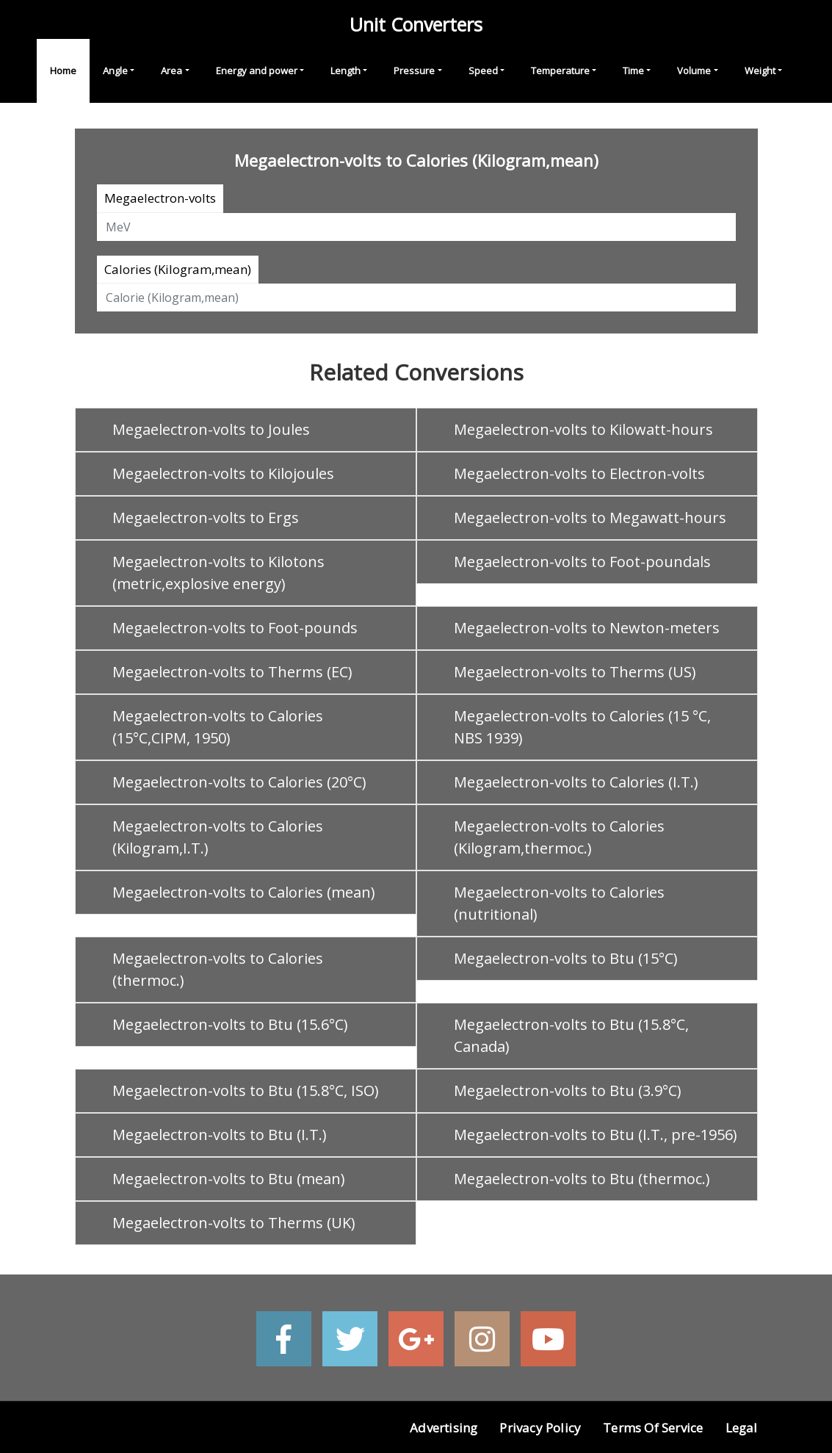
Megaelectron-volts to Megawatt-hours (590, 517)
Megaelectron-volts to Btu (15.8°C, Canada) (571, 1035)
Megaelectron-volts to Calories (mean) (243, 892)
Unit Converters (416, 24)
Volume (694, 70)
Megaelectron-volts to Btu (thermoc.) (582, 1179)
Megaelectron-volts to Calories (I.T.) (576, 782)
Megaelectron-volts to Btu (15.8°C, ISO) (245, 1090)
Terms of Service (653, 1427)
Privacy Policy (540, 1427)
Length (345, 70)
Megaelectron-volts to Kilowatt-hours (583, 429)
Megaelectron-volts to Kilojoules (223, 473)
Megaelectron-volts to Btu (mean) (228, 1179)
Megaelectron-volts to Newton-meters (587, 628)
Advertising (443, 1427)
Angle (115, 70)
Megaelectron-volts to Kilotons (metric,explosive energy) (218, 573)
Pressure (414, 70)
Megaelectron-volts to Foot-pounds (235, 628)
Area (171, 70)
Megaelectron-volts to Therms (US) (575, 672)
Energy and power (256, 70)
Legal (742, 1427)
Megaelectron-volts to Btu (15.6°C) (230, 1024)
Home (63, 70)
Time (633, 70)
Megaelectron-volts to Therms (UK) (233, 1223)
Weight (760, 70)
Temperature (560, 70)
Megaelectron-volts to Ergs (205, 517)
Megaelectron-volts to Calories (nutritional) (559, 903)
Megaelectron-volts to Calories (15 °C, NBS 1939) (582, 727)
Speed (483, 70)
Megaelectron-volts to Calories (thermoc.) (217, 969)
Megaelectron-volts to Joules (211, 429)
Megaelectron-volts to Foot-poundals (582, 562)
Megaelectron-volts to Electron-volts (579, 473)
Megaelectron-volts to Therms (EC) (232, 672)
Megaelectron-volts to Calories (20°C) (239, 782)
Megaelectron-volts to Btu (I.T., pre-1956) (595, 1134)
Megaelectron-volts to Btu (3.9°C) (567, 1090)
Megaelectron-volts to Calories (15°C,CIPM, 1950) (217, 727)
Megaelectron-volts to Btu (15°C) (566, 958)
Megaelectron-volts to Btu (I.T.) (219, 1134)
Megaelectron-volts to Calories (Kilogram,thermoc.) (559, 837)
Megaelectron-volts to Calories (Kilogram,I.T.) (217, 837)
